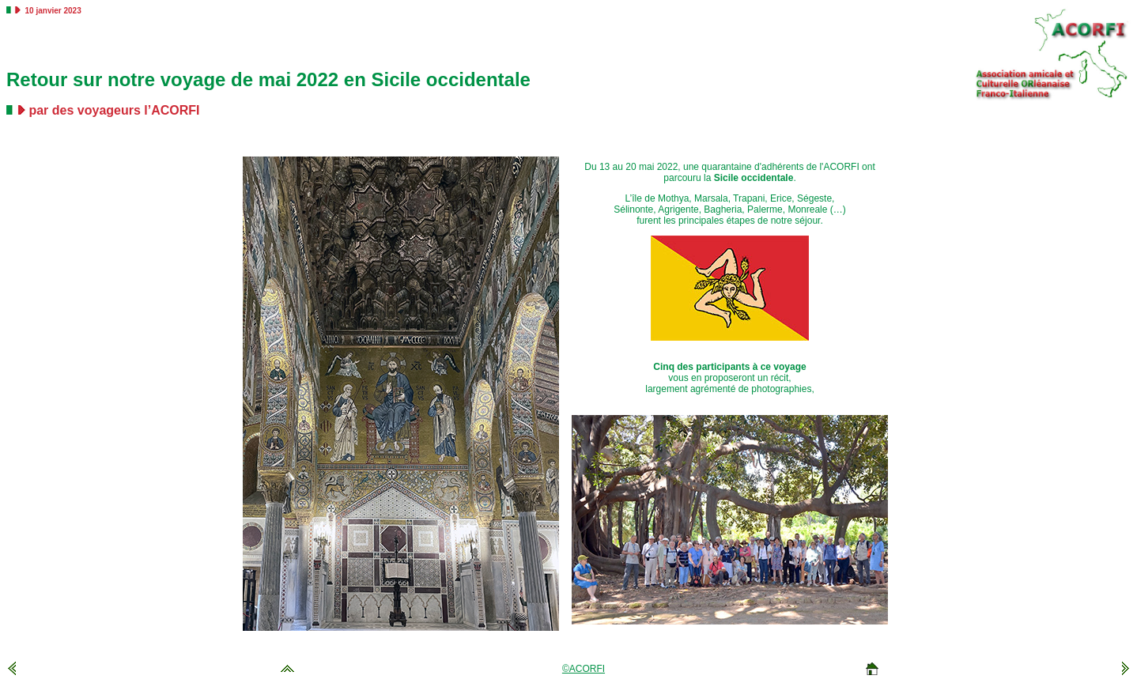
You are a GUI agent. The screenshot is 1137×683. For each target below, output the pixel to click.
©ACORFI (583, 668)
